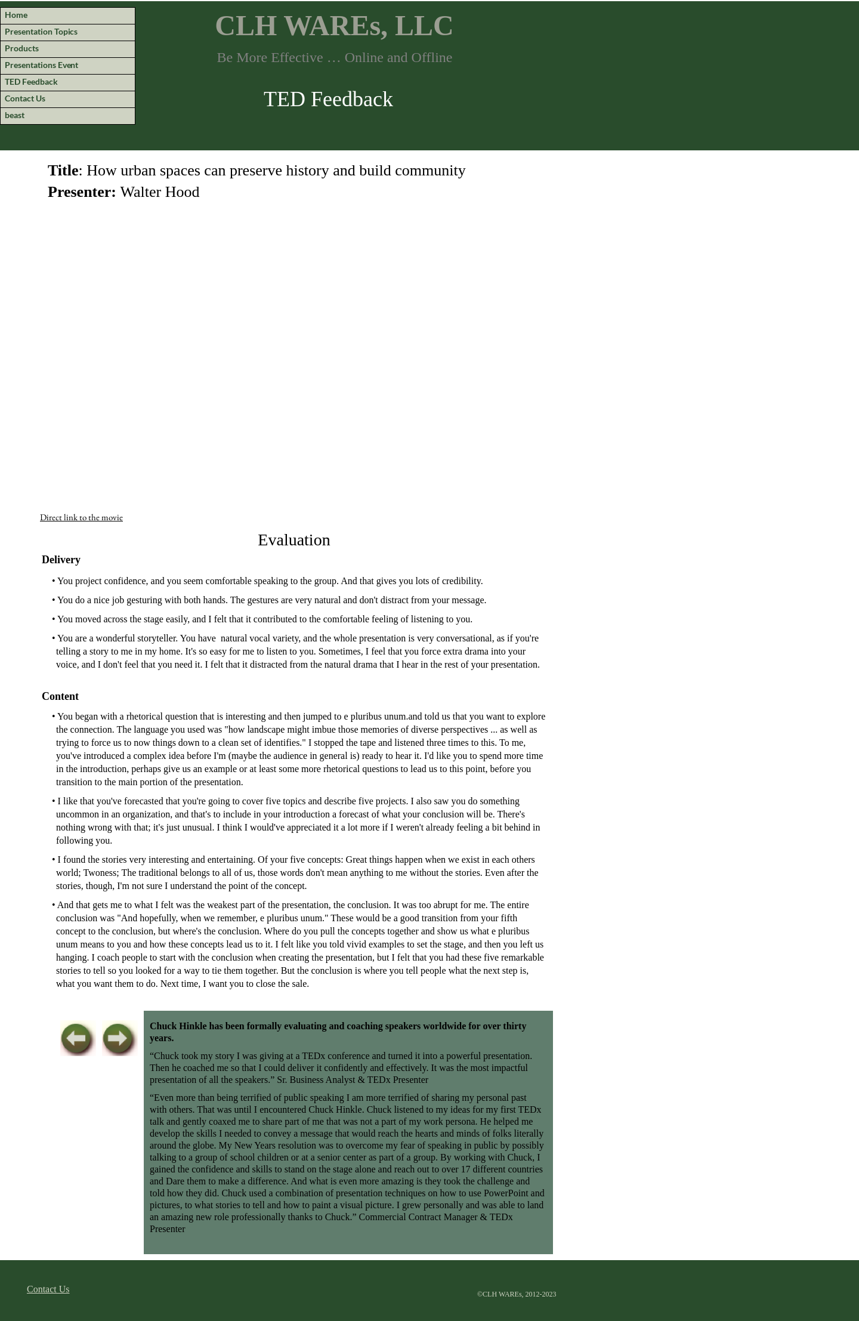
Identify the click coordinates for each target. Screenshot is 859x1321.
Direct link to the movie (81, 517)
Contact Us (48, 1289)
